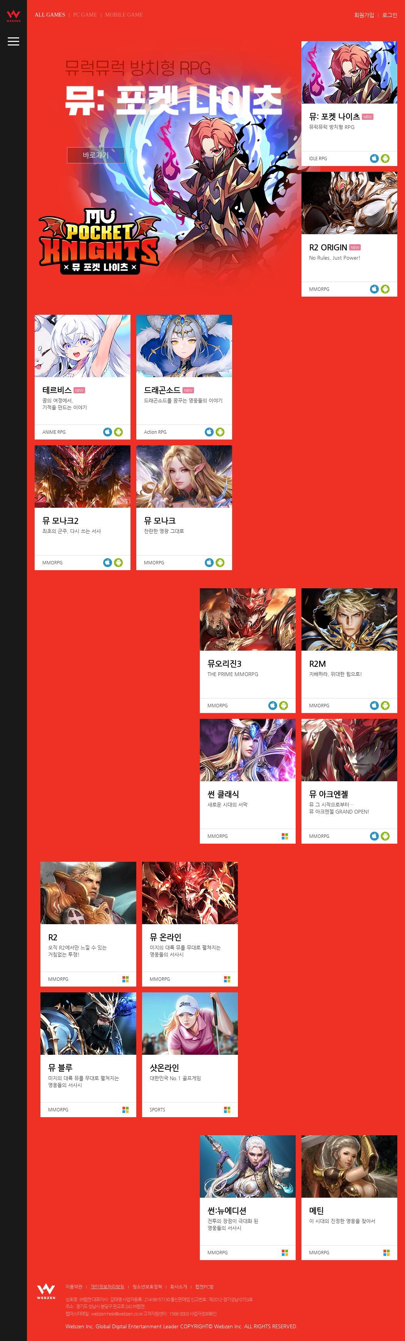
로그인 (389, 15)
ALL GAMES (50, 15)
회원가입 (364, 15)
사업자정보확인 (202, 1313)
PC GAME (85, 15)
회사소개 (178, 1286)
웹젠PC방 (204, 1286)
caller (13, 41)
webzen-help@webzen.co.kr (116, 1313)
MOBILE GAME (124, 15)
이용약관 (73, 1286)
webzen (13, 16)
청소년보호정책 (147, 1286)
